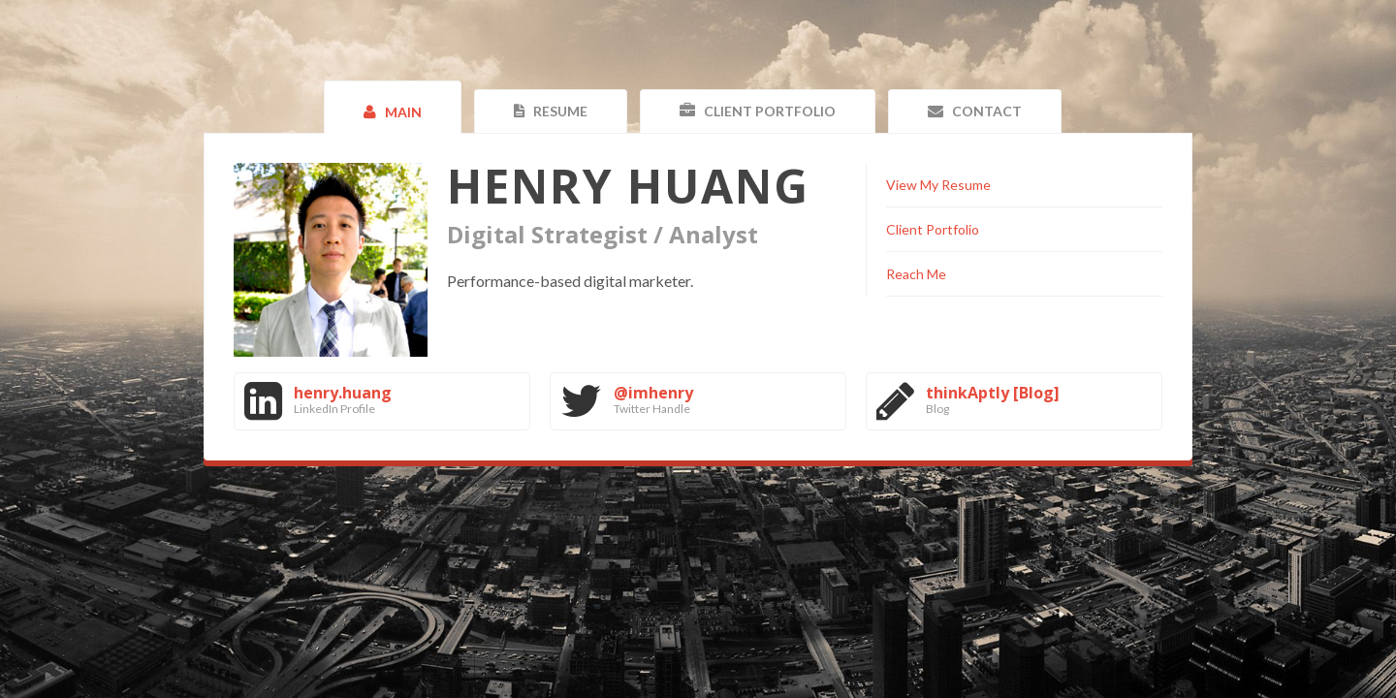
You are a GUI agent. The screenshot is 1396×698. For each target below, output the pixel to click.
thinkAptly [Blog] (993, 392)
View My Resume (938, 184)
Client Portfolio (932, 229)
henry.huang (343, 392)
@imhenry (653, 392)
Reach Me (916, 274)
